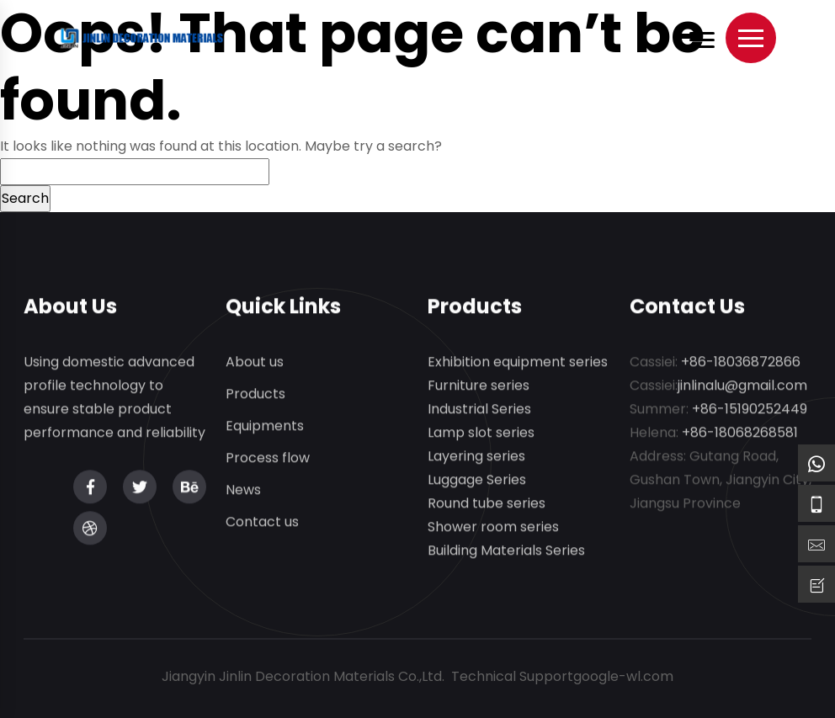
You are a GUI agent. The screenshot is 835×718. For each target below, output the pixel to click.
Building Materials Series (506, 551)
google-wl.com (623, 676)
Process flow (268, 458)
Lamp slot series (481, 433)
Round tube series (486, 503)
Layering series (476, 456)
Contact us (262, 522)
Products (255, 394)
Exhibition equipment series (518, 362)
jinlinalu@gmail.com (742, 386)
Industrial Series (479, 409)
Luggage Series (477, 480)
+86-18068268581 (740, 433)
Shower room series (493, 527)
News (243, 490)
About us (255, 362)
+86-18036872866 (740, 362)
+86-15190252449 (749, 409)
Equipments (265, 426)
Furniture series (478, 386)
